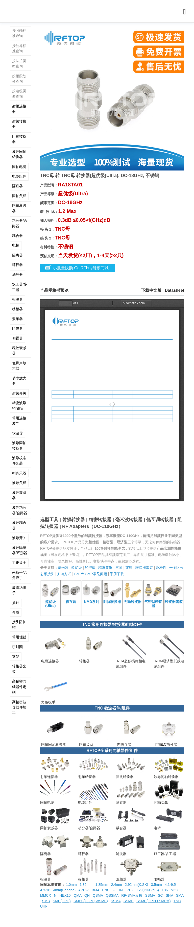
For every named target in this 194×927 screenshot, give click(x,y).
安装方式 (64, 574)
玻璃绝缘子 (19, 590)
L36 (165, 890)
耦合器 (17, 236)
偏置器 (17, 338)
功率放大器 (19, 380)
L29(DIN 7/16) (148, 890)
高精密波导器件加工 (19, 707)
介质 (15, 612)
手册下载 (117, 574)
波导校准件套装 (19, 460)
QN (87, 895)
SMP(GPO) (62, 901)
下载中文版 (151, 290)
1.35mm (86, 885)
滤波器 (17, 275)
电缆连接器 (49, 661)
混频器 (17, 319)
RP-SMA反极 (131, 895)
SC (160, 895)
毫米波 (63, 568)
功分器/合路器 (19, 223)
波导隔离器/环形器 (19, 550)
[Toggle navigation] (184, 12)
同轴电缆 (19, 167)
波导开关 (19, 538)
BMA (95, 890)
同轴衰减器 (19, 208)
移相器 (17, 309)
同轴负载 (19, 196)
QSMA (98, 895)
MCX (175, 890)
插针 (15, 603)
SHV (169, 895)
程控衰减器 (19, 350)
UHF (43, 906)
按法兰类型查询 (19, 63)
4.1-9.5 (170, 885)
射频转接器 (19, 124)
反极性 (161, 568)
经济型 (90, 568)
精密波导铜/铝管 (19, 405)
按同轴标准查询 (19, 33)
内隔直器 (123, 744)
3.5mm (156, 885)
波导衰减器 (19, 495)
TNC (177, 901)
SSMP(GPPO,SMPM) (153, 901)
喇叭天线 (19, 473)
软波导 (17, 433)
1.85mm (101, 885)
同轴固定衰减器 (53, 744)
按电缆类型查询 (19, 93)
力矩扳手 (19, 562)
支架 (15, 656)
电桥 (15, 245)
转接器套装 (19, 668)
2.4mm (116, 885)
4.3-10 (45, 890)
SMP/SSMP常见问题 (90, 574)
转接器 (84, 661)
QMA (77, 895)
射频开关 (19, 393)
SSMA (115, 901)
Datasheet (174, 290)
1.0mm (71, 885)
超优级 (76, 568)
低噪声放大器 (19, 365)
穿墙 (128, 568)
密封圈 (17, 647)
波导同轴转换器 (19, 154)
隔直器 (17, 186)
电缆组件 (19, 176)
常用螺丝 (19, 637)
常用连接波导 (19, 420)
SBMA (150, 895)
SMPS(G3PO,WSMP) (91, 901)
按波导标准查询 (19, 48)
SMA (180, 895)
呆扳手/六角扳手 (19, 575)
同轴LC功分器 (165, 744)
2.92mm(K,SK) (136, 885)
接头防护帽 (19, 624)
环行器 (17, 265)
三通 (119, 568)
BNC (106, 890)
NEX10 (64, 895)
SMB (46, 901)
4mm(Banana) (64, 890)
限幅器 (17, 328)
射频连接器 (19, 108)
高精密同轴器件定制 (19, 686)
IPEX (130, 890)
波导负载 (19, 483)
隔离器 (17, 255)
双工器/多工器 (19, 286)
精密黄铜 (105, 568)
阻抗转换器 (19, 139)
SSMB (129, 901)
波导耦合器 (19, 525)
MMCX (45, 895)
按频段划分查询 (19, 78)
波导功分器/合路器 (19, 510)
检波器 (17, 299)
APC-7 (83, 890)
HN (120, 890)
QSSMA (112, 895)
